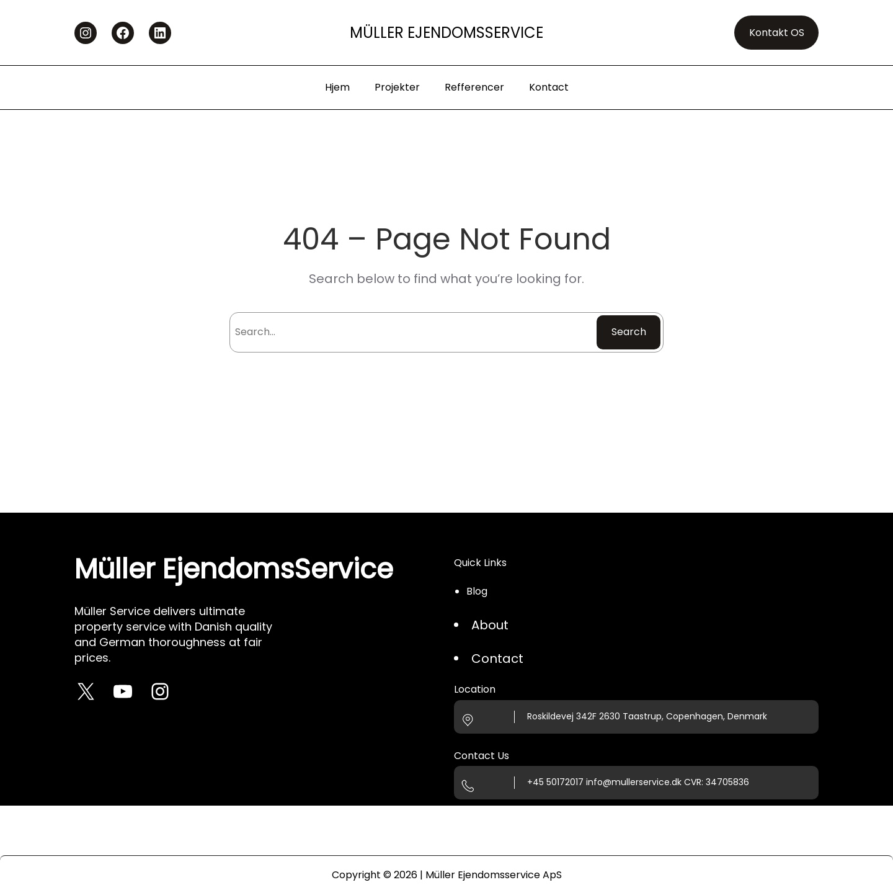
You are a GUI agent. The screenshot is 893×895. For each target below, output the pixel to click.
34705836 (727, 782)
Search (628, 332)
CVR (692, 782)
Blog (476, 591)
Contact (497, 658)
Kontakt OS (776, 32)
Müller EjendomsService (446, 32)
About (490, 625)
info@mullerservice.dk (634, 782)
